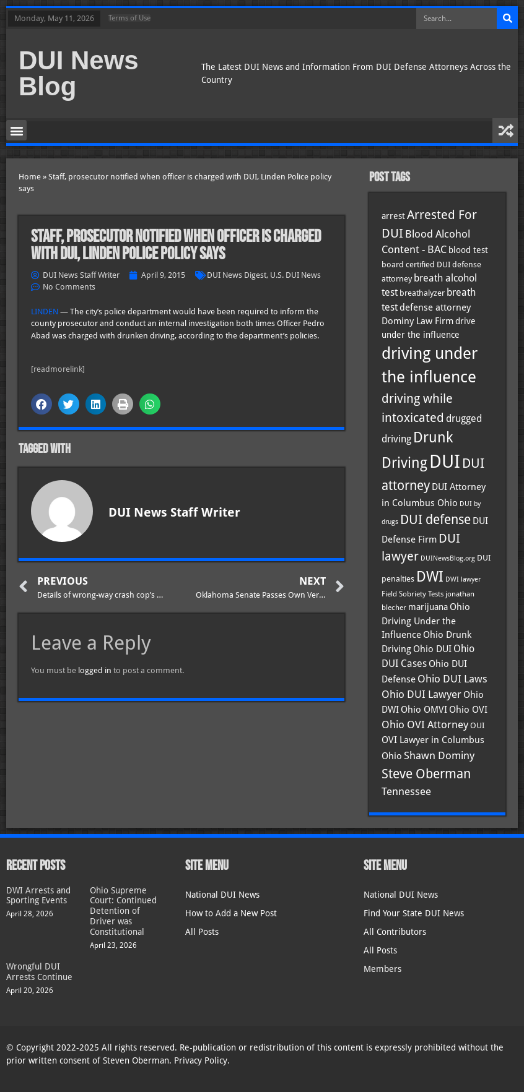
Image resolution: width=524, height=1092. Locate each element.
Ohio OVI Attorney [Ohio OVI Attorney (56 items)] (425, 724)
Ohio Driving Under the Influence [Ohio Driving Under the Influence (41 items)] (426, 620)
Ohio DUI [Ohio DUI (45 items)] (432, 649)
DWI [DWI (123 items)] (429, 576)
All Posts (202, 932)
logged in (94, 670)
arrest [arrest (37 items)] (393, 216)
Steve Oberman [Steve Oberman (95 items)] (426, 773)
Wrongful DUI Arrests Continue (39, 971)
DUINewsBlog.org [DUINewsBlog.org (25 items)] (448, 558)
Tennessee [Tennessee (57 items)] (406, 791)
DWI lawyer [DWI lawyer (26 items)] (463, 579)
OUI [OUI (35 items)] (477, 725)
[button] (16, 130)
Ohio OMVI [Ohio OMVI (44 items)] (424, 709)
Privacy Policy (200, 1060)
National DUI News (222, 895)
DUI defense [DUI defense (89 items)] (435, 519)
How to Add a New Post (231, 913)
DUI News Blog (79, 73)
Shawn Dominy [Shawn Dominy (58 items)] (439, 755)
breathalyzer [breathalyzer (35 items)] (422, 293)
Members (382, 969)
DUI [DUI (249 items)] (444, 461)
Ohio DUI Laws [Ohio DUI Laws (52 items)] (452, 679)
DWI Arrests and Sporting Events (38, 895)
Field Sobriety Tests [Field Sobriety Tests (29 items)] (412, 594)
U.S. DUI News (295, 275)
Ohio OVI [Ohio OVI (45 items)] (468, 709)
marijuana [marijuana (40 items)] (428, 607)
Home (30, 176)
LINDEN (44, 311)
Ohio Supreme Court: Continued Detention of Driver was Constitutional (123, 911)
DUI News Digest (236, 275)
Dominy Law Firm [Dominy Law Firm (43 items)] (417, 321)
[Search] (507, 18)
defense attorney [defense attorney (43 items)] (435, 307)
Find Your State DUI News (414, 913)
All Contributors (395, 932)
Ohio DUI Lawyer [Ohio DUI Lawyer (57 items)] (421, 694)
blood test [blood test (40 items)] (468, 250)
